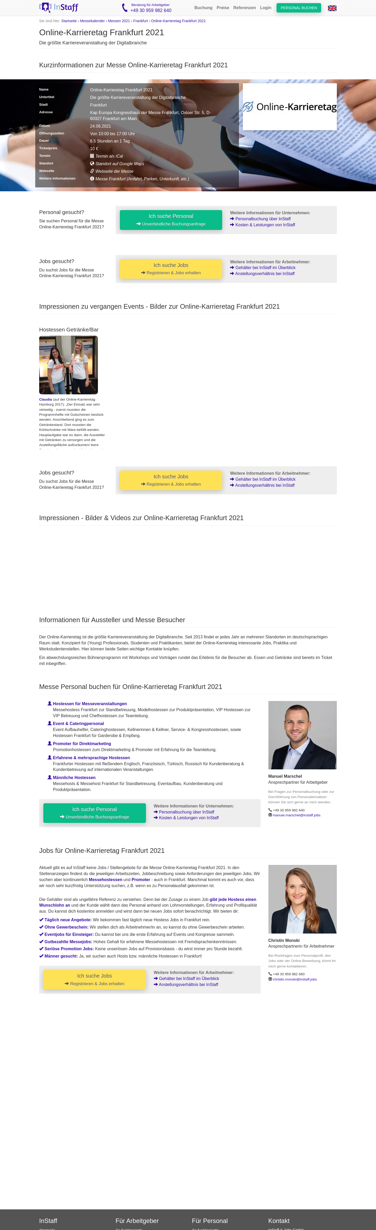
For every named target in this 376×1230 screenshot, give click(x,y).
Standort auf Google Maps (117, 164)
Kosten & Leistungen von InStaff (262, 225)
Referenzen (244, 7)
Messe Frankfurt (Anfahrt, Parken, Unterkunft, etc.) (139, 179)
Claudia (45, 399)
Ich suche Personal (171, 219)
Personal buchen (299, 8)
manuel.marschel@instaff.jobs (296, 815)
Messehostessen (105, 879)
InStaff (48, 1220)
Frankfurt (140, 21)
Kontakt (279, 1220)
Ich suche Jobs (171, 268)
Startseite (69, 21)
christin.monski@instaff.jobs (295, 979)
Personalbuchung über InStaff (260, 219)
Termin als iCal (106, 156)
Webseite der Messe (111, 171)
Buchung (203, 7)
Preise (223, 7)
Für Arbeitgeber (137, 1220)
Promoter (141, 879)
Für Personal (210, 1220)
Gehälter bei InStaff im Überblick (262, 267)
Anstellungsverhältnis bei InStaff (262, 273)
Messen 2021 (119, 21)
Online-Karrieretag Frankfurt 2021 (178, 21)
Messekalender (92, 21)
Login (266, 7)
